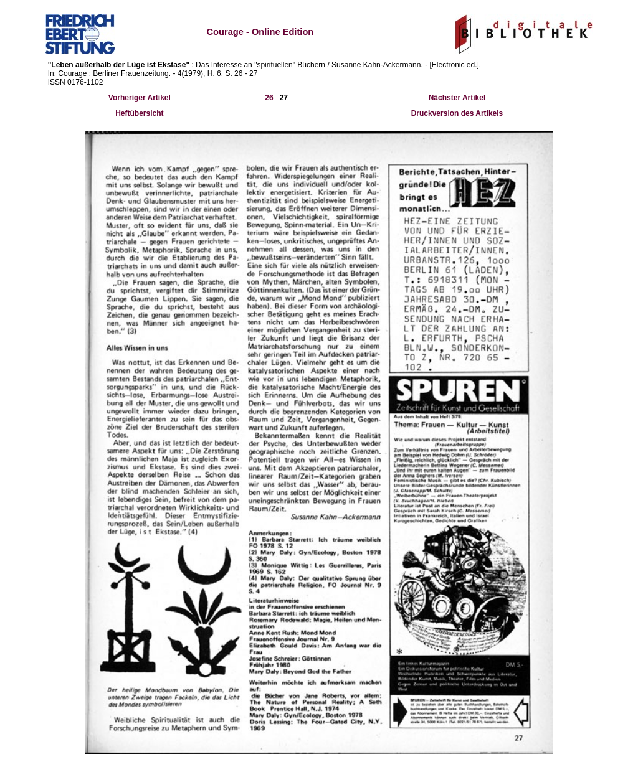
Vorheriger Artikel (139, 97)
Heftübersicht (139, 113)
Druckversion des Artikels (457, 113)
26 (269, 97)
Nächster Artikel (457, 97)
